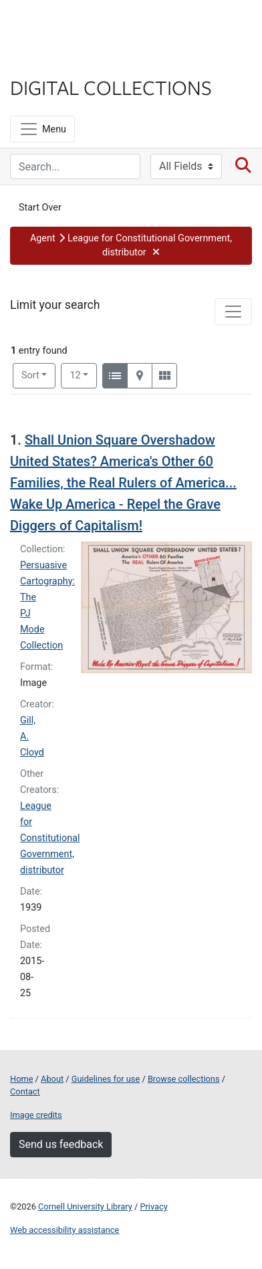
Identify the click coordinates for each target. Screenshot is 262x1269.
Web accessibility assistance (64, 1230)
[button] (131, 246)
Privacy (153, 1206)
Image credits (36, 1115)
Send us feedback (61, 1144)
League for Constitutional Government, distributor (50, 838)
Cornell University (77, 26)
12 (83, 374)
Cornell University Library (85, 1206)
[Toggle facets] (233, 311)
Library (50, 61)
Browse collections (184, 1079)
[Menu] (42, 129)
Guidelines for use (106, 1079)
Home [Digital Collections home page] (21, 1079)
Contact (25, 1091)
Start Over (40, 207)
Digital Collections (111, 87)
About (52, 1079)
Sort (30, 375)
